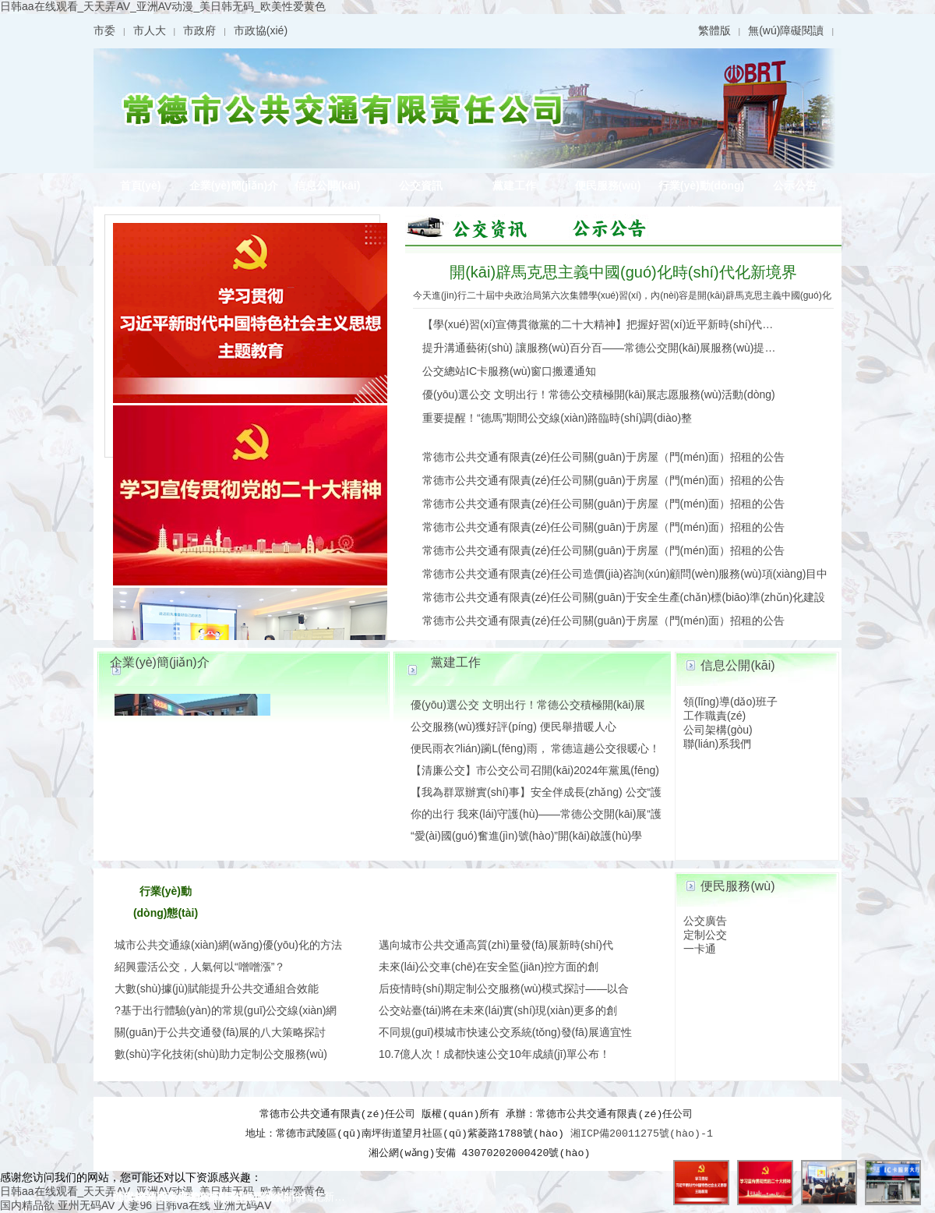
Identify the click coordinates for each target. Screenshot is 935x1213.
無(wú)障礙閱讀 (786, 30)
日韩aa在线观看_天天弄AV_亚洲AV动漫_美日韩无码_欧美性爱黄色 (163, 6)
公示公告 (795, 185)
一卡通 (699, 948)
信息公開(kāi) (328, 185)
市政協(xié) (261, 30)
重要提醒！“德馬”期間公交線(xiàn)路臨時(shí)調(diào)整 (557, 418)
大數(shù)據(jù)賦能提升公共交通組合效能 (217, 988)
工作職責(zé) (714, 715)
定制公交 (705, 934)
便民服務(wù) (608, 185)
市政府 (199, 30)
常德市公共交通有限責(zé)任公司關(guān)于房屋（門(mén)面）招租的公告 (603, 457)
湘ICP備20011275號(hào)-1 (641, 1134)
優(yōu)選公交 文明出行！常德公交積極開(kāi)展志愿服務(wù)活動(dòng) (598, 394)
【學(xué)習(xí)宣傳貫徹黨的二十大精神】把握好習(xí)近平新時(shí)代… (597, 324)
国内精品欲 (27, 1205)
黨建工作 (514, 185)
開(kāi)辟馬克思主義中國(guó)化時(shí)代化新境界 (623, 272)
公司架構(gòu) (718, 729)
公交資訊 (421, 185)
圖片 (475, 226)
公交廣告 (705, 920)
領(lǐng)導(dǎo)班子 (730, 701)
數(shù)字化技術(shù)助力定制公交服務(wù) (221, 1054)
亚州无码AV (86, 1205)
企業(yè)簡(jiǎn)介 (234, 185)
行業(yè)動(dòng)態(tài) (701, 189)
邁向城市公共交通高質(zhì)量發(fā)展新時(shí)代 (496, 945)
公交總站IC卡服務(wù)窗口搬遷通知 (509, 371)
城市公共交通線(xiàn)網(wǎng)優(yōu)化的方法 (228, 945)
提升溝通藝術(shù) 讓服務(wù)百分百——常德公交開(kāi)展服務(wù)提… (598, 347)
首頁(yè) (140, 185)
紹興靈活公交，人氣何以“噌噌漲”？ (200, 966)
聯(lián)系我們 (717, 743)
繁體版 (714, 30)
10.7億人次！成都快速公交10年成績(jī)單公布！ (494, 1054)
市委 (104, 30)
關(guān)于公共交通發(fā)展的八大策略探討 (220, 1032)
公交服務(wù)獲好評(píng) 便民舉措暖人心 (513, 726)
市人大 (149, 30)
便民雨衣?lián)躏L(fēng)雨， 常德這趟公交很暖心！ (536, 748)
